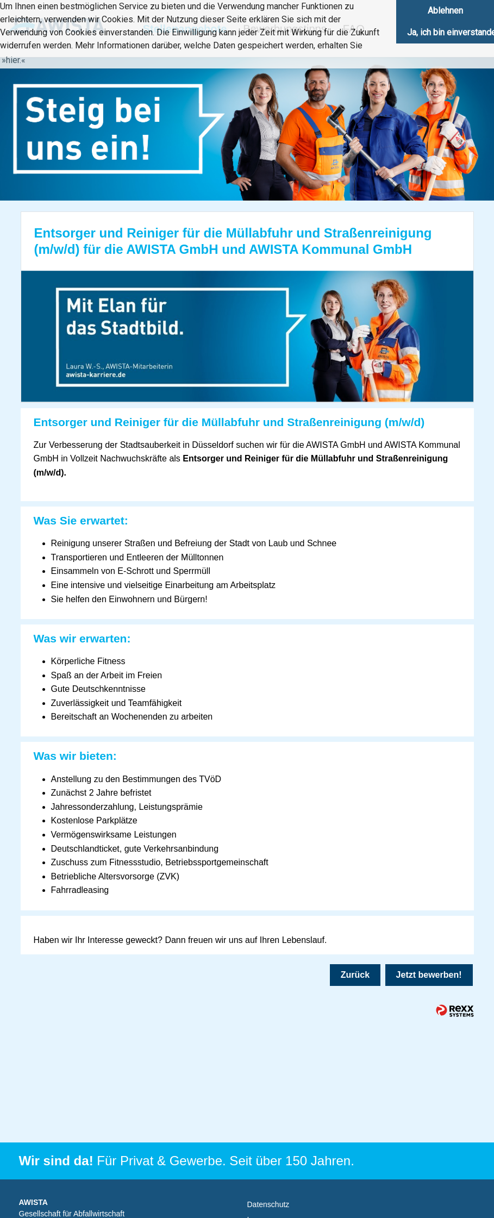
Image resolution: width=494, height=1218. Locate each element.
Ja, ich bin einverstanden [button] (450, 32)
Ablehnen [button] (445, 10)
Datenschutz (268, 1204)
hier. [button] (13, 60)
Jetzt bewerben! (429, 974)
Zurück (355, 974)
